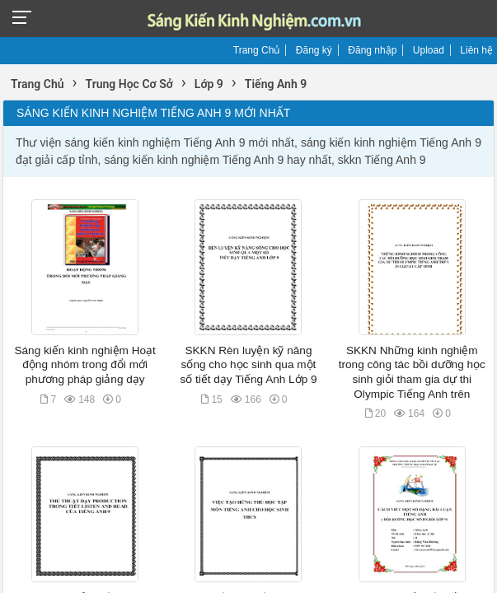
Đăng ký (314, 50)
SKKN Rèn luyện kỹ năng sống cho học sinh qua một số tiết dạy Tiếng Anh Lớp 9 (248, 364)
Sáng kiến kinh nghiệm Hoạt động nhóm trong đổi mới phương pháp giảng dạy (84, 364)
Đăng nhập (372, 50)
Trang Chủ (256, 50)
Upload (428, 50)
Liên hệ (476, 50)
